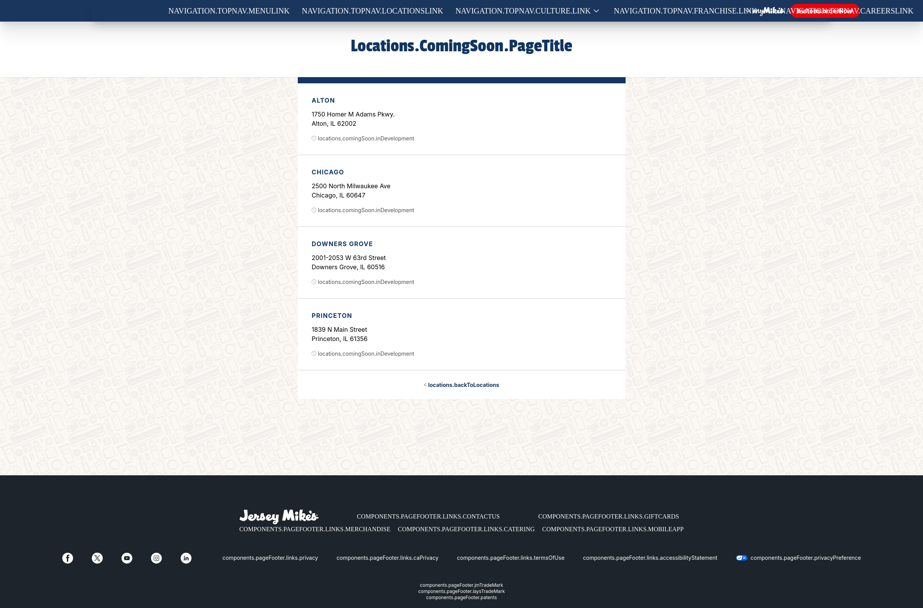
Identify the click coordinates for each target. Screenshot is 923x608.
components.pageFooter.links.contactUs (428, 516)
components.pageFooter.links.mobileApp (613, 529)
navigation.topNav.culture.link (523, 11)
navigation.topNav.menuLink (229, 11)
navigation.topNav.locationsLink (372, 11)
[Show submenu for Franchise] (762, 11)
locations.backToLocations (461, 385)
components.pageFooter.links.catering (466, 529)
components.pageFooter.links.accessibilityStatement (650, 557)
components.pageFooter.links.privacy (270, 557)
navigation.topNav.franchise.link (685, 11)
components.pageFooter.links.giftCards (608, 516)
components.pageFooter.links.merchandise (315, 529)
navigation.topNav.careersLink (846, 11)
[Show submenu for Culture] (596, 11)
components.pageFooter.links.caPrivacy (388, 557)
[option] (462, 119)
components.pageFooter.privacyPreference (806, 557)
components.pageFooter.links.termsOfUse (511, 557)
